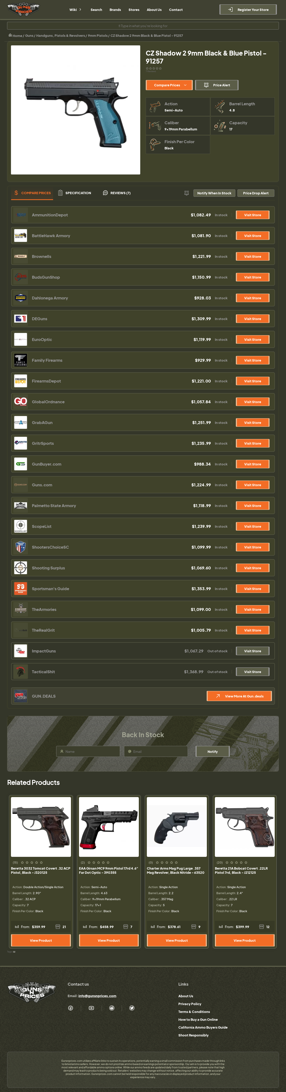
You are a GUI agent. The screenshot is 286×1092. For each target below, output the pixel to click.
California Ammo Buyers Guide (203, 1027)
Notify (213, 751)
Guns (29, 35)
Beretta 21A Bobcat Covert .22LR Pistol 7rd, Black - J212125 (241, 870)
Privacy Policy (189, 1004)
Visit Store (252, 215)
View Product (41, 940)
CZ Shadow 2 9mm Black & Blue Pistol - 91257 (147, 35)
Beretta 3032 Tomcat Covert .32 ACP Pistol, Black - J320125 (40, 870)
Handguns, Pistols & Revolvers (60, 35)
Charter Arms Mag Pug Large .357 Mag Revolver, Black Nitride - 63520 (175, 870)
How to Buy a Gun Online (198, 1019)
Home (15, 35)
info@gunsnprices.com (97, 996)
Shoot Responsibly (193, 1035)
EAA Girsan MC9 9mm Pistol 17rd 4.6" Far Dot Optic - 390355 (108, 870)
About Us (185, 996)
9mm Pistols (98, 35)
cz (14, 951)
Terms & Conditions (194, 1011)
